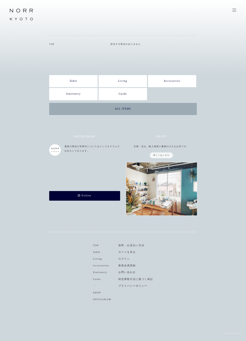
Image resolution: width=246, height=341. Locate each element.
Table (73, 80)
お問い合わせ (127, 272)
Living (122, 80)
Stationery (73, 93)
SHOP (97, 292)
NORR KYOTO (21, 20)
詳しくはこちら (161, 155)
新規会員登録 (127, 265)
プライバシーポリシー (132, 285)
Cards (123, 93)
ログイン (124, 258)
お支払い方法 (135, 245)
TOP (51, 44)
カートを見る (127, 252)
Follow (84, 195)
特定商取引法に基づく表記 (135, 279)
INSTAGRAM (102, 299)
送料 (121, 245)
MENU (234, 10)
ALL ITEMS (123, 108)
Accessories (172, 80)
